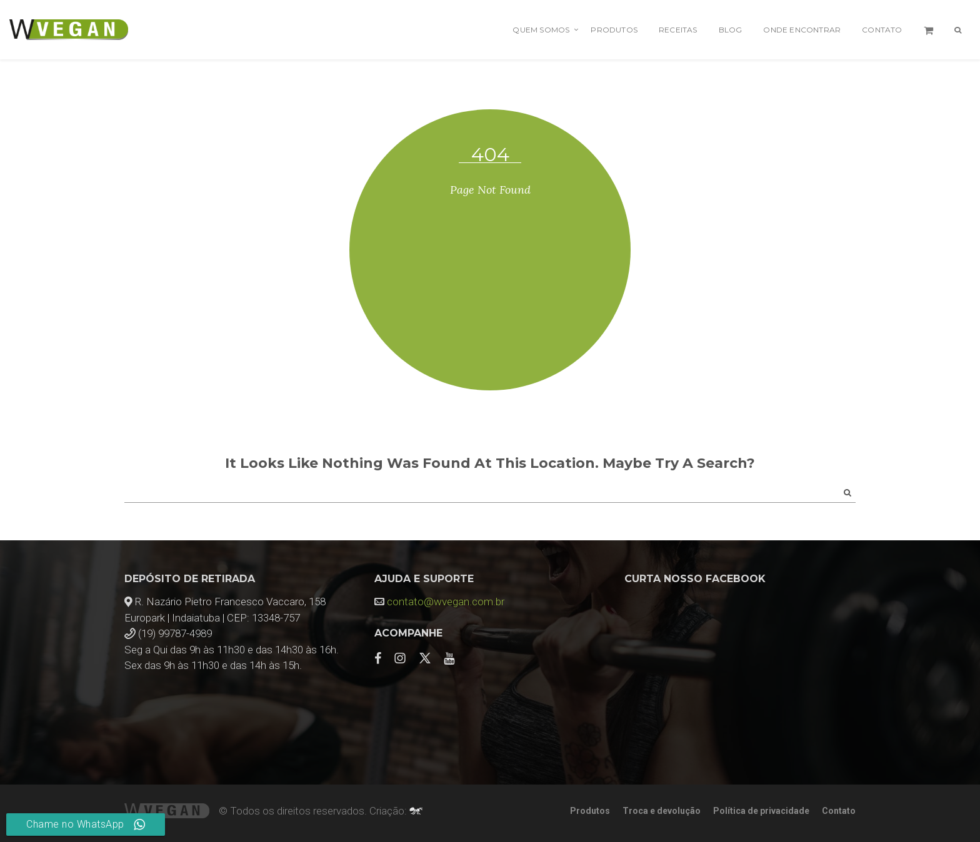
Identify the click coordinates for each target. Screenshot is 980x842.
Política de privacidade (761, 811)
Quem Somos (540, 29)
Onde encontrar (802, 29)
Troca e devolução (661, 811)
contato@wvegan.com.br (445, 601)
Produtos (614, 29)
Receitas (678, 29)
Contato (882, 29)
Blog (730, 29)
